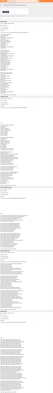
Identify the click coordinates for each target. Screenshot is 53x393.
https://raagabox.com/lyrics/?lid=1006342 (9, 185)
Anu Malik (12, 23)
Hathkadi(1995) (5, 28)
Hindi (3, 30)
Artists (5, 3)
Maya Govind (5, 192)
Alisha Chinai (5, 98)
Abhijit (8, 23)
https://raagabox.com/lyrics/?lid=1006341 (9, 94)
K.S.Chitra (5, 252)
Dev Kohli (5, 102)
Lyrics (2, 3)
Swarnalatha (5, 23)
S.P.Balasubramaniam (10, 252)
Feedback (13, 3)
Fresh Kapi (9, 3)
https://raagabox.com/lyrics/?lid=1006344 (9, 309)
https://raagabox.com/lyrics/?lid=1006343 (9, 248)
